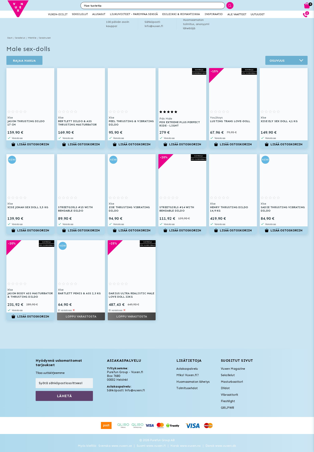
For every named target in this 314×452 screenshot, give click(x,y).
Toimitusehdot (187, 388)
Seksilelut (20, 38)
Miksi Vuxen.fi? (187, 375)
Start (9, 38)
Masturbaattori (232, 382)
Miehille (32, 38)
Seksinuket (45, 38)
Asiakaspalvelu (187, 369)
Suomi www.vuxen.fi (151, 446)
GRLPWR (227, 408)
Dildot (225, 388)
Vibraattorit (229, 395)
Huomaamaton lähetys (193, 382)
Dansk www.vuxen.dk (220, 446)
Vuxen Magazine (233, 369)
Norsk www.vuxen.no (185, 446)
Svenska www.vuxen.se (115, 446)
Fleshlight (228, 401)
